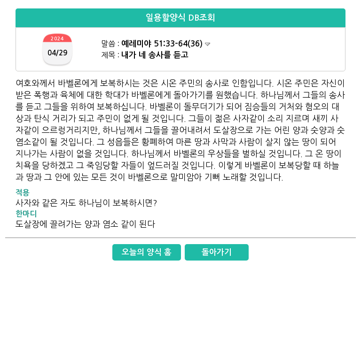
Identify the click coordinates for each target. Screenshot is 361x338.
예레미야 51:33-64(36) (165, 44)
